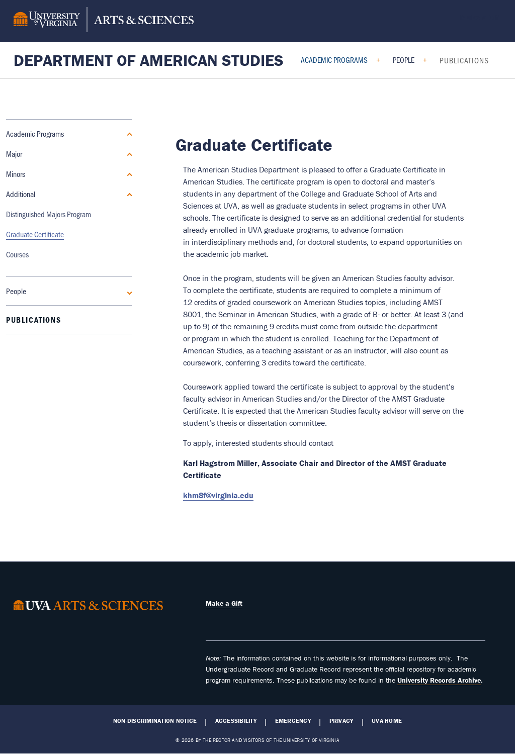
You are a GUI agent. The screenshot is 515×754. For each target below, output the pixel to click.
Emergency (293, 720)
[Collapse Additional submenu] (128, 194)
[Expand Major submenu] (128, 154)
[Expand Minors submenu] (128, 174)
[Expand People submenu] (128, 224)
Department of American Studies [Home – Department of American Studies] (149, 60)
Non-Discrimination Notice (155, 720)
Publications (464, 60)
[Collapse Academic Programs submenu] (128, 134)
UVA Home (387, 720)
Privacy (341, 720)
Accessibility (235, 720)
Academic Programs (334, 60)
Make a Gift (480, 17)
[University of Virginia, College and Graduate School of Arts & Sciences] (104, 21)
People (403, 60)
